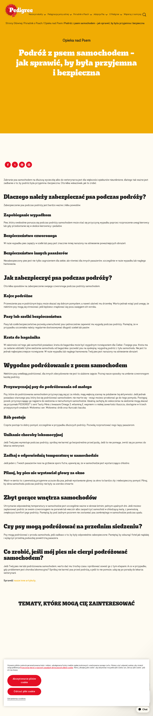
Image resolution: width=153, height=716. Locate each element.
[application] (141, 709)
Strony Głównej (14, 23)
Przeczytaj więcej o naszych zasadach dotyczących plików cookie (46, 668)
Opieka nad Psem (53, 23)
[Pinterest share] (22, 165)
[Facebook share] (8, 165)
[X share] (15, 165)
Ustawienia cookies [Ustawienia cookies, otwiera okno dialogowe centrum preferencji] (16, 698)
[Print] (29, 165)
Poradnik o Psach (33, 23)
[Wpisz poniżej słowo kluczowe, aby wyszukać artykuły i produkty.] (144, 14)
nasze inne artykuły (24, 580)
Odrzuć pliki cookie (24, 691)
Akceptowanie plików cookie (24, 680)
